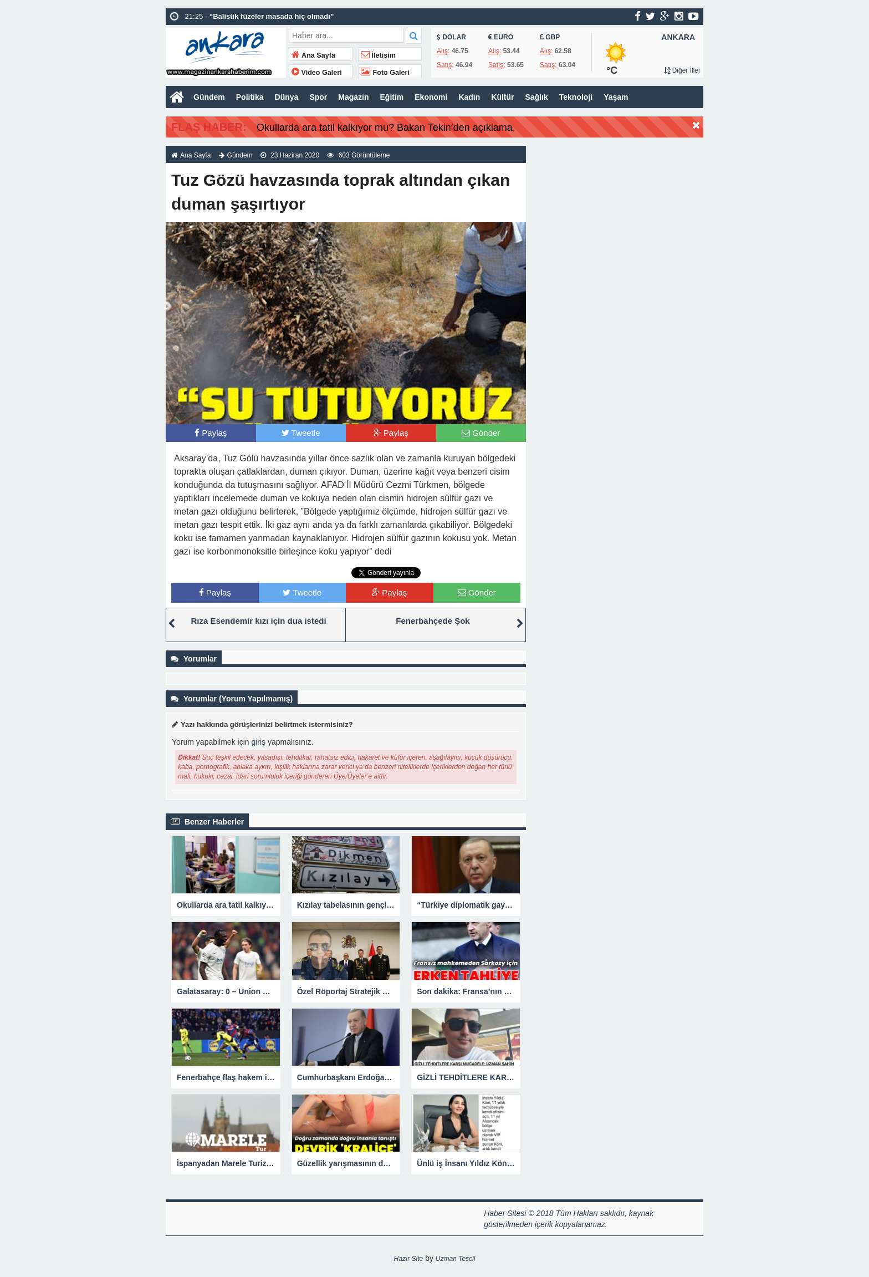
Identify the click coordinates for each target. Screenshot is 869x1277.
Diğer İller (682, 70)
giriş (258, 741)
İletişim (378, 55)
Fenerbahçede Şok (432, 620)
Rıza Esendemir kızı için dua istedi (258, 620)
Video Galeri (317, 73)
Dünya (287, 97)
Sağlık (536, 97)
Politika (250, 97)
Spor (318, 97)
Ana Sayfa (313, 55)
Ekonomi (431, 97)
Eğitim (392, 97)
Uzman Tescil (456, 1259)
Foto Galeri (385, 73)
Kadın (469, 97)
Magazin (353, 97)
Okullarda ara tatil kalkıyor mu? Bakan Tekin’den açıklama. (386, 127)
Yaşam (616, 97)
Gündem (209, 97)
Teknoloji (575, 97)
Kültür (502, 97)
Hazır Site (408, 1259)
